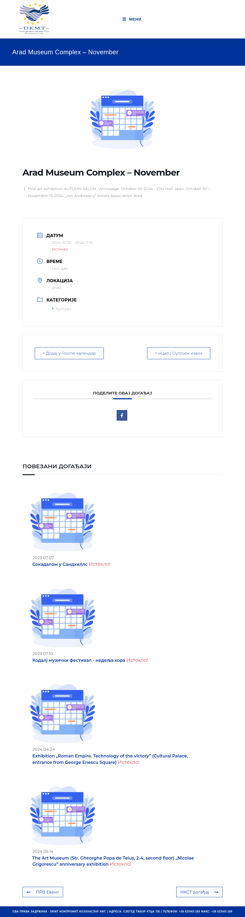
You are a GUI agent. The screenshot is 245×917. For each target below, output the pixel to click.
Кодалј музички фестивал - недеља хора (78, 660)
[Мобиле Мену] (131, 19)
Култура (62, 308)
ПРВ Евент (42, 892)
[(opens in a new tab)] (62, 713)
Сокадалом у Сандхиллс (60, 564)
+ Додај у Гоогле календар (69, 353)
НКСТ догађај (199, 892)
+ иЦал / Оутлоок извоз (178, 353)
